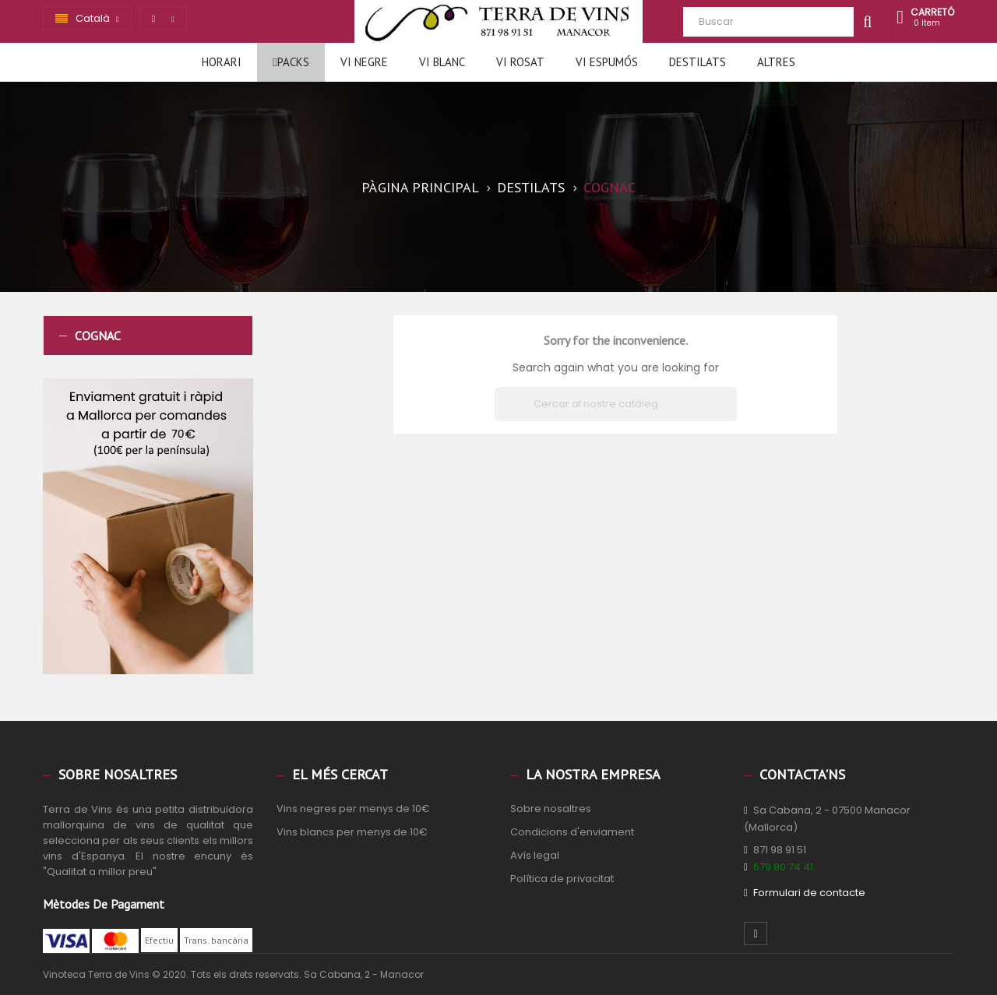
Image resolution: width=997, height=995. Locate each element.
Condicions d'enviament (572, 831)
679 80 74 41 (783, 867)
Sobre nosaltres (550, 808)
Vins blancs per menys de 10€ (352, 831)
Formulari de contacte (809, 892)
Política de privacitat (562, 878)
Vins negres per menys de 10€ (353, 808)
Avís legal (534, 855)
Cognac (98, 335)
